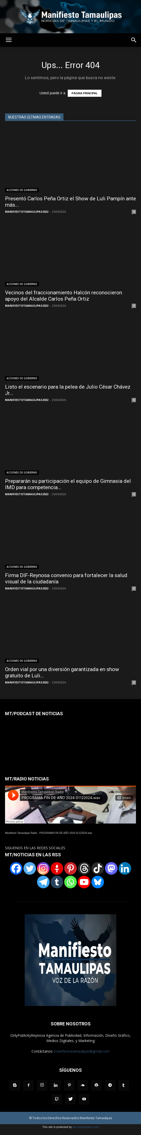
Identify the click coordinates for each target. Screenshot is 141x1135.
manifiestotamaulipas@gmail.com (82, 1051)
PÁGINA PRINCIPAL (85, 93)
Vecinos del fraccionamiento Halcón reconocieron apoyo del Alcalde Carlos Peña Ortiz (63, 296)
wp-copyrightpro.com (86, 1126)
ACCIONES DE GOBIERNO (22, 190)
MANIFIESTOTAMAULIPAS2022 (26, 211)
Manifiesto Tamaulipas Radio (21, 833)
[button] (134, 40)
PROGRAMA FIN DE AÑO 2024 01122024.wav (65, 833)
